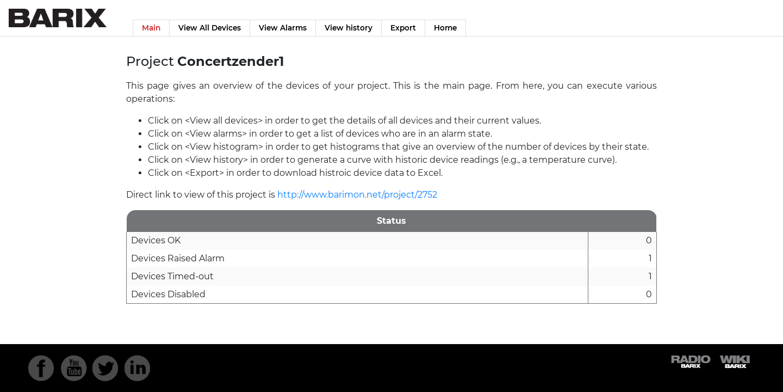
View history (348, 27)
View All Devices (209, 27)
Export (403, 27)
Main (151, 27)
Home (445, 27)
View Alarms (283, 27)
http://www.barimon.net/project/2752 (357, 194)
